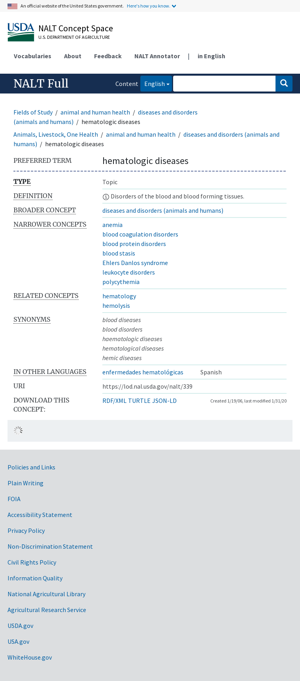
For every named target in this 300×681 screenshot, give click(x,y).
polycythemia (121, 282)
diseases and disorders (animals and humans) (162, 210)
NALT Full (40, 83)
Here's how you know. (148, 6)
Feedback (108, 56)
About (72, 56)
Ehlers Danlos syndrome (135, 263)
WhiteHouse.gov (30, 657)
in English (211, 56)
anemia (112, 225)
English (152, 83)
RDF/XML (114, 400)
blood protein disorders (134, 244)
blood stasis (118, 253)
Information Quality (35, 578)
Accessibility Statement (40, 515)
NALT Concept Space (75, 28)
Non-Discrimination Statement (50, 546)
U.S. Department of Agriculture (74, 37)
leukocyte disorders (128, 272)
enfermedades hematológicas (142, 372)
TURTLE (139, 400)
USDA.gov (20, 625)
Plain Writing (25, 483)
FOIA (14, 499)
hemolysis (116, 305)
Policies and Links (31, 467)
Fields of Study (33, 112)
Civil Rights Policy (32, 562)
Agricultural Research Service (47, 610)
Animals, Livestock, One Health (55, 134)
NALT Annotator (157, 56)
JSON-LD (164, 400)
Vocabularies (32, 56)
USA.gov (18, 641)
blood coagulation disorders (140, 234)
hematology (119, 296)
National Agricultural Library (46, 594)
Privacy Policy (26, 530)
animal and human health (95, 112)
